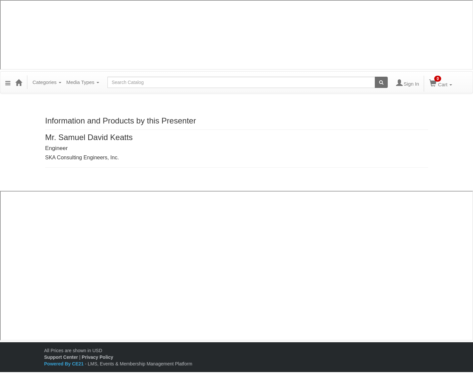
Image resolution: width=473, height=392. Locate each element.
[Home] (18, 82)
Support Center (61, 357)
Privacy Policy (97, 357)
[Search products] (381, 82)
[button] (7, 82)
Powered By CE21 (64, 363)
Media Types (82, 82)
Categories (47, 82)
